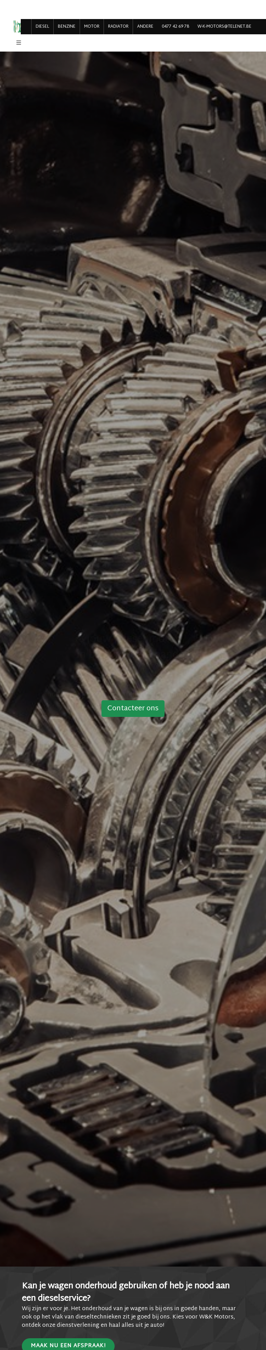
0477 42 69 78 (175, 26)
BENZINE (67, 26)
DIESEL (42, 26)
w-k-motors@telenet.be (224, 26)
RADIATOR (118, 26)
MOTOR (91, 26)
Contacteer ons (133, 708)
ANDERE (145, 26)
